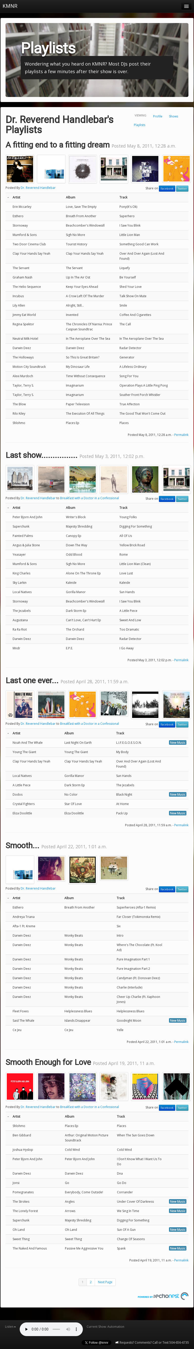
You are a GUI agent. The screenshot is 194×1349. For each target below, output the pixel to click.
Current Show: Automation (105, 1326)
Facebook (167, 188)
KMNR (10, 6)
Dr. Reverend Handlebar (38, 188)
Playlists (139, 125)
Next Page (105, 1282)
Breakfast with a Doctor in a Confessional (89, 498)
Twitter (182, 188)
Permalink (181, 435)
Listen (10, 1326)
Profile (157, 116)
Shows (173, 116)
